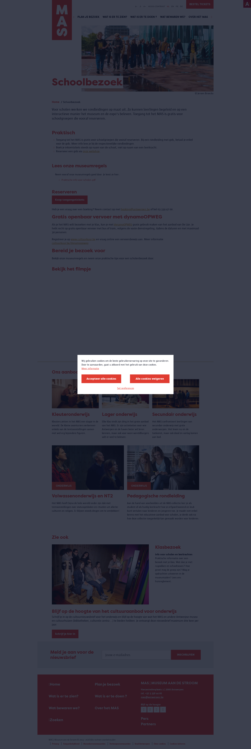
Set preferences (125, 388)
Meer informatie (90, 368)
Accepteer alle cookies (101, 378)
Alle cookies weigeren (150, 378)
